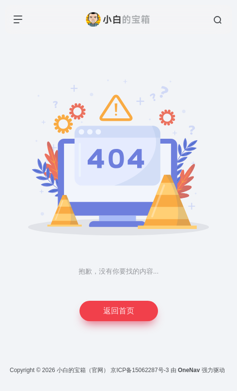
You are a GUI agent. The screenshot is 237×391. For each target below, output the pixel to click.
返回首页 (118, 311)
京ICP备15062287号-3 (140, 370)
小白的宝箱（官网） (83, 370)
